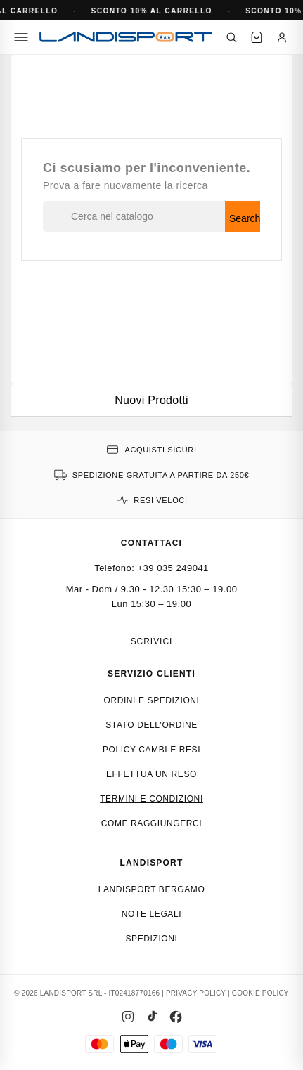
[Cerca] (231, 37)
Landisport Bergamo (151, 889)
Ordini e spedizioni (151, 700)
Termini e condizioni (151, 799)
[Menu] (21, 37)
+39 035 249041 (173, 568)
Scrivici (152, 641)
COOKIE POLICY (260, 993)
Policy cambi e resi (151, 750)
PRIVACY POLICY (196, 993)
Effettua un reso (151, 774)
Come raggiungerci (151, 823)
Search (244, 218)
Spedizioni (151, 939)
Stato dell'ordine (151, 725)
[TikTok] (152, 1017)
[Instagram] (128, 1017)
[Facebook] (176, 1017)
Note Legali (151, 914)
